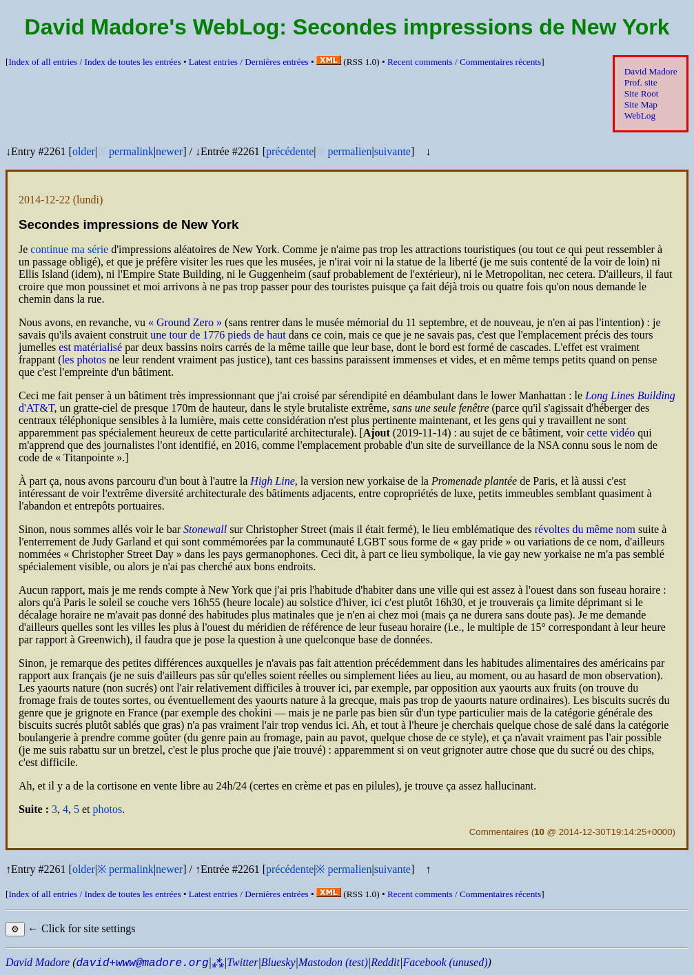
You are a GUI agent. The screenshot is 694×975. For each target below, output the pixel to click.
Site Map (640, 104)
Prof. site (640, 82)
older (83, 151)
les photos (84, 359)
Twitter (242, 962)
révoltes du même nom (585, 529)
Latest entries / (249, 62)
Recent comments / (464, 62)
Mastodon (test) (333, 962)
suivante (392, 151)
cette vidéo (610, 433)
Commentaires (499, 832)
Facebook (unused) (444, 962)
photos (108, 809)
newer (169, 151)
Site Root (641, 93)
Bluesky (278, 962)
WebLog (639, 115)
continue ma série (69, 249)
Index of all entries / (94, 62)
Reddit (385, 962)
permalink (131, 151)
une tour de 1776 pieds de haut (217, 335)
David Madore (650, 71)
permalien (349, 151)
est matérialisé (90, 347)
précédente (290, 151)
